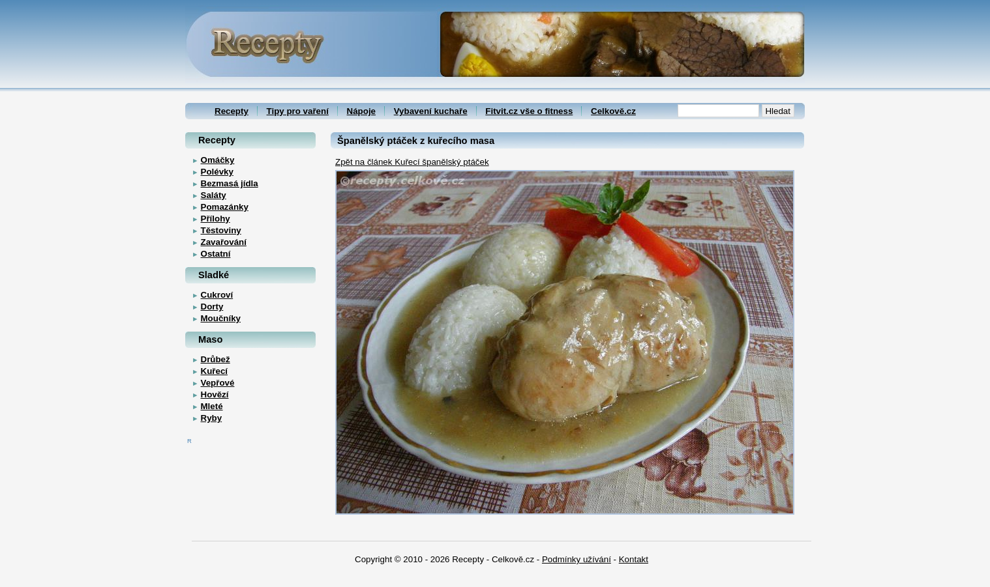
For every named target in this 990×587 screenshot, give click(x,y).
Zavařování (224, 242)
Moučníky (221, 318)
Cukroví (217, 295)
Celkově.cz (613, 111)
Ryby (211, 418)
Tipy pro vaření (298, 111)
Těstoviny (221, 230)
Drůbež (215, 359)
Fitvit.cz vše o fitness (529, 111)
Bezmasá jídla (229, 183)
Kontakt (633, 559)
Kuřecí (214, 371)
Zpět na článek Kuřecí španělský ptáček (412, 162)
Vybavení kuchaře (431, 111)
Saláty (213, 195)
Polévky (217, 172)
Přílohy (215, 218)
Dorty (212, 306)
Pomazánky (224, 207)
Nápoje (361, 111)
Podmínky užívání (576, 559)
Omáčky (218, 160)
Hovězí (215, 394)
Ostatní (216, 254)
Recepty (231, 111)
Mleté (212, 406)
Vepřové (218, 383)
